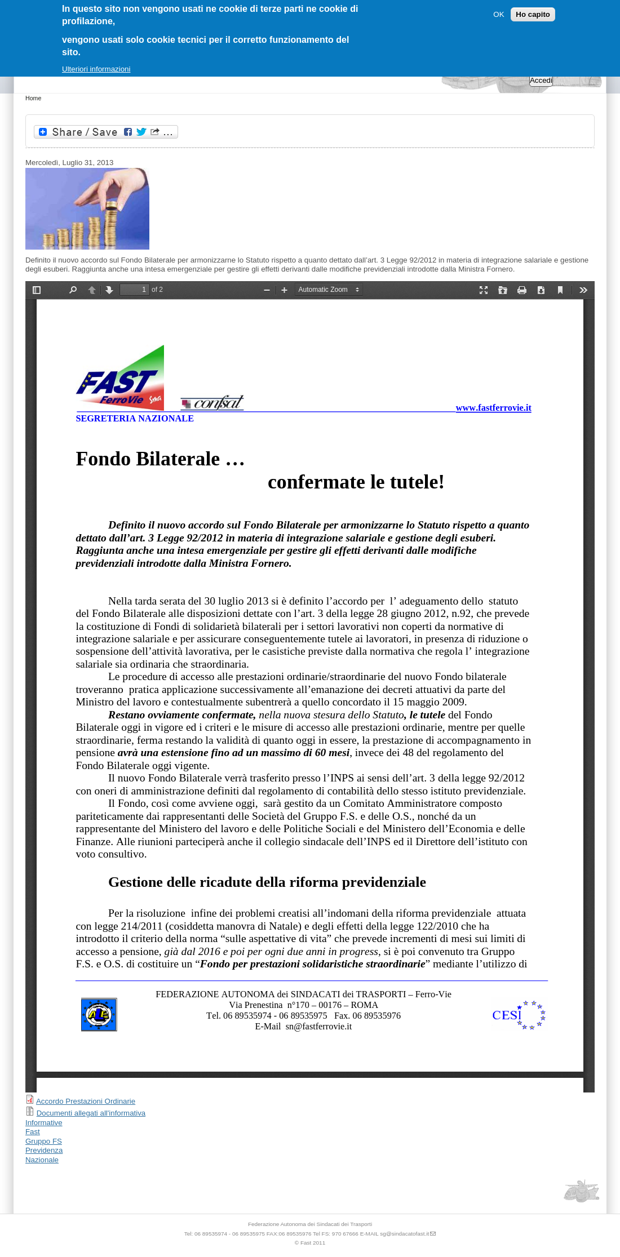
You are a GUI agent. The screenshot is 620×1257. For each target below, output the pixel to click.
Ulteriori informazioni (96, 69)
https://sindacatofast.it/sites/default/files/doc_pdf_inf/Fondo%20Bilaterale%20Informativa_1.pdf (310, 686)
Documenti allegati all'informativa (91, 1113)
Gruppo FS (43, 1141)
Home (33, 98)
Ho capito (533, 14)
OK (498, 14)
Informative (44, 1122)
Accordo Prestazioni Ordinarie (85, 1101)
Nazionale (42, 1160)
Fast (32, 1131)
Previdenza (44, 1150)
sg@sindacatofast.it (404, 1234)
